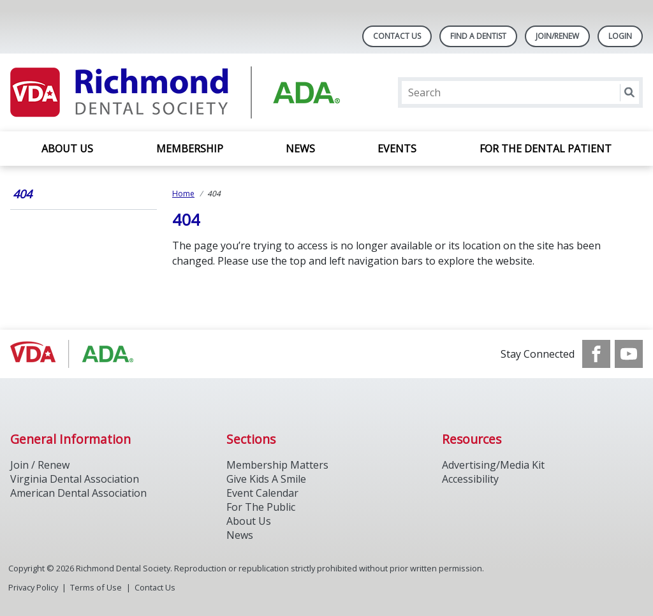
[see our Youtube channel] (629, 354)
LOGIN (620, 36)
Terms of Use (96, 587)
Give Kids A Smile (266, 479)
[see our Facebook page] (596, 354)
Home (183, 193)
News (239, 535)
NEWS (300, 149)
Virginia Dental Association (74, 479)
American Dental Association (78, 493)
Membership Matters (277, 465)
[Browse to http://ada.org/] (75, 354)
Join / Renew (40, 465)
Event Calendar (262, 493)
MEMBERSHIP (189, 149)
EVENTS (397, 149)
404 (22, 194)
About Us (67, 149)
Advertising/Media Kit (493, 465)
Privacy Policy (33, 587)
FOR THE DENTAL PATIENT (546, 149)
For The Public (260, 507)
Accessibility (470, 479)
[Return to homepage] (175, 92)
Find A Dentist (478, 36)
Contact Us (397, 36)
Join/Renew (557, 36)
